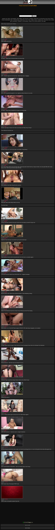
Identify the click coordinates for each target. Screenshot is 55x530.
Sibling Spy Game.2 (5, 397)
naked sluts (22, 19)
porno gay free (26, 18)
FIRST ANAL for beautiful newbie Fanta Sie (10, 501)
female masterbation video (7, 19)
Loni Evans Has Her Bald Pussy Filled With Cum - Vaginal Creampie (15, 274)
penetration (15, 21)
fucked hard (36, 18)
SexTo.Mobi (27, 528)
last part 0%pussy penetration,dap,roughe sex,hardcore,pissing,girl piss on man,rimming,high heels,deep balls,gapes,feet (26, 449)
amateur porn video (6, 18)
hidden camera (34, 19)
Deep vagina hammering (6, 41)
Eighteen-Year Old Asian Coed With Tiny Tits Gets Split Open (13, 239)
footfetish (20, 21)
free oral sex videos (49, 18)
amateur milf (31, 21)
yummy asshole (37, 21)
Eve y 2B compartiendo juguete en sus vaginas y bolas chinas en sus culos (16, 93)
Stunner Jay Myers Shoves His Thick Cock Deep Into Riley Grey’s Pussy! (16, 127)
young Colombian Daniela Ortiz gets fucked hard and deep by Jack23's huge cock (18, 222)
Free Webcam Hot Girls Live (7, 130)
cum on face (27, 19)
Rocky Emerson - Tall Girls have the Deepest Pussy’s (12, 362)
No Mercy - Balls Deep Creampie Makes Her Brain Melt (12, 58)
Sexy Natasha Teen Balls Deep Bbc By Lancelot (11, 185)
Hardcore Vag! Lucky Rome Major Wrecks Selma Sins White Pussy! (15, 380)
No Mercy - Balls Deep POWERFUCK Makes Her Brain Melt (13, 110)
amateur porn (40, 19)
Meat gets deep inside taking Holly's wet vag (10, 202)
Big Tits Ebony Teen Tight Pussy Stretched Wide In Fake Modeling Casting (16, 293)
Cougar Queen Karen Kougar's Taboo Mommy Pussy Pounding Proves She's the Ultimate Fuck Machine (22, 345)
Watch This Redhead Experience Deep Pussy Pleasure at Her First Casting (16, 310)
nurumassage (25, 21)
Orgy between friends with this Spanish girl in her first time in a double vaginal (17, 257)
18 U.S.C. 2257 (27, 525)
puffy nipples (19, 18)
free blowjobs (13, 18)
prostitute (31, 18)
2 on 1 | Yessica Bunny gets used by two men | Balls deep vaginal (14, 414)
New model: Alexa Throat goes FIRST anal (10, 483)
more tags (43, 21)
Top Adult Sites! (4, 205)
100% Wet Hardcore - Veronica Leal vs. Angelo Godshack (13, 431)
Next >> (30, 522)
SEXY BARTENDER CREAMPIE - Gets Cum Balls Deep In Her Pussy (15, 466)
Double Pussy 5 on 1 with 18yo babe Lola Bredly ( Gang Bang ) (14, 149)
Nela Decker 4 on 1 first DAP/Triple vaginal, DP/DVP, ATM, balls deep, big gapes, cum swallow (20, 328)
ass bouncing (42, 18)
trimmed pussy (16, 19)
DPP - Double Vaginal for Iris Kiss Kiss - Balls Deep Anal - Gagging (15, 75)
